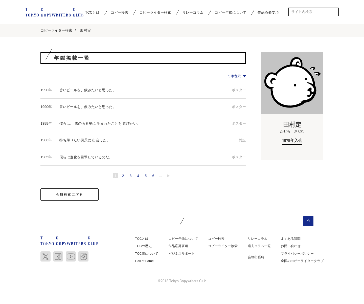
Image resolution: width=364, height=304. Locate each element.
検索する (334, 12)
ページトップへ (308, 221)
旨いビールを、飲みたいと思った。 (87, 90)
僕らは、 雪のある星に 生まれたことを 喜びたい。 (99, 123)
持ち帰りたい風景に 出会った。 (84, 140)
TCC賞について (146, 253)
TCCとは (92, 12)
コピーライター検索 (155, 12)
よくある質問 (291, 239)
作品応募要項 (268, 12)
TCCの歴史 (143, 246)
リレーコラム (192, 12)
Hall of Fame (144, 261)
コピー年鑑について (230, 12)
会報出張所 (256, 257)
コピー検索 (119, 12)
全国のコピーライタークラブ (302, 261)
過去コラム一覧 (259, 246)
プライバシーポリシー (297, 253)
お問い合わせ (291, 246)
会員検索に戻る (69, 194)
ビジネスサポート (181, 253)
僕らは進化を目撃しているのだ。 (85, 157)
